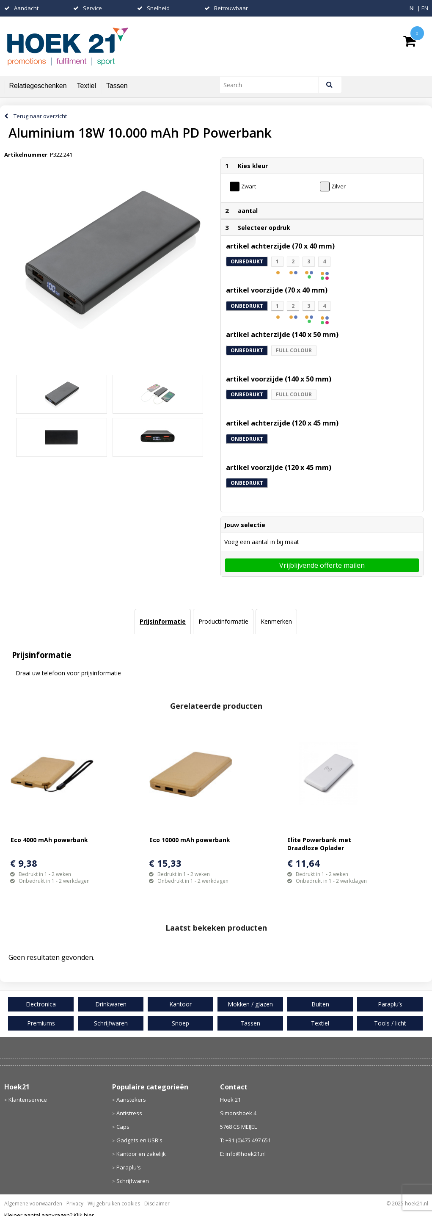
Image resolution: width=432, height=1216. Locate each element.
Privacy (74, 1203)
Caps (122, 1126)
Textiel (86, 85)
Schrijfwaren (132, 1181)
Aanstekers (131, 1099)
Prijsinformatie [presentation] (163, 621)
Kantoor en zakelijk (141, 1154)
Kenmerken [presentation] (276, 621)
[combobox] (272, 85)
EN (424, 8)
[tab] (163, 621)
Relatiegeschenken (38, 85)
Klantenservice (27, 1099)
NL (413, 8)
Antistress (129, 1113)
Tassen (117, 85)
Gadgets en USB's (139, 1140)
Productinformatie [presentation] (223, 621)
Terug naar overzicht (40, 116)
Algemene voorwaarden (33, 1203)
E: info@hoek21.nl (243, 1154)
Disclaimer (157, 1203)
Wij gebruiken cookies (114, 1203)
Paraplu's (128, 1167)
